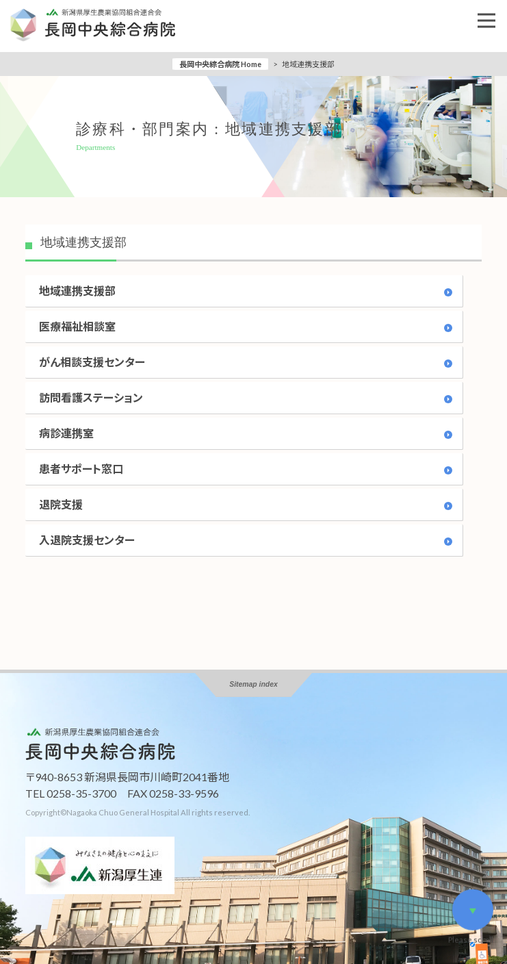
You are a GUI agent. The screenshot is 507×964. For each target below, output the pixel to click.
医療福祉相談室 (77, 326)
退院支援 (61, 504)
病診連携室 (66, 433)
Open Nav (492, 11)
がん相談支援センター (92, 361)
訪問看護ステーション (91, 397)
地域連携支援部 (77, 290)
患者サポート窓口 (81, 468)
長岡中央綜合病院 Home (220, 64)
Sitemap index (253, 684)
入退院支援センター (87, 539)
